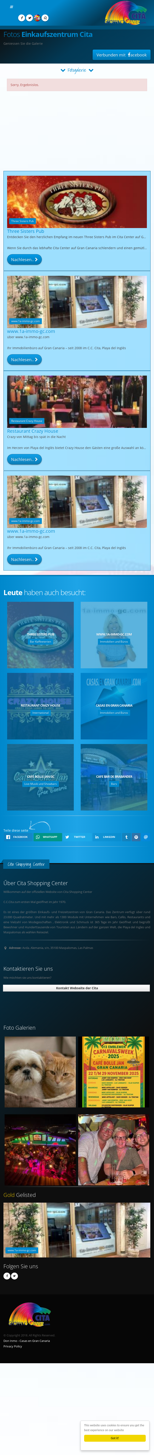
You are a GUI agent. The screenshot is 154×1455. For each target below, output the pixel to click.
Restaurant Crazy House (32, 435)
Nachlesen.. (24, 259)
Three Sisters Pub (25, 231)
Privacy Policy (12, 1346)
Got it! (115, 1438)
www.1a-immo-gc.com (31, 335)
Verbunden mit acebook (122, 55)
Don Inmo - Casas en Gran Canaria (26, 1341)
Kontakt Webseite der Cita (76, 988)
